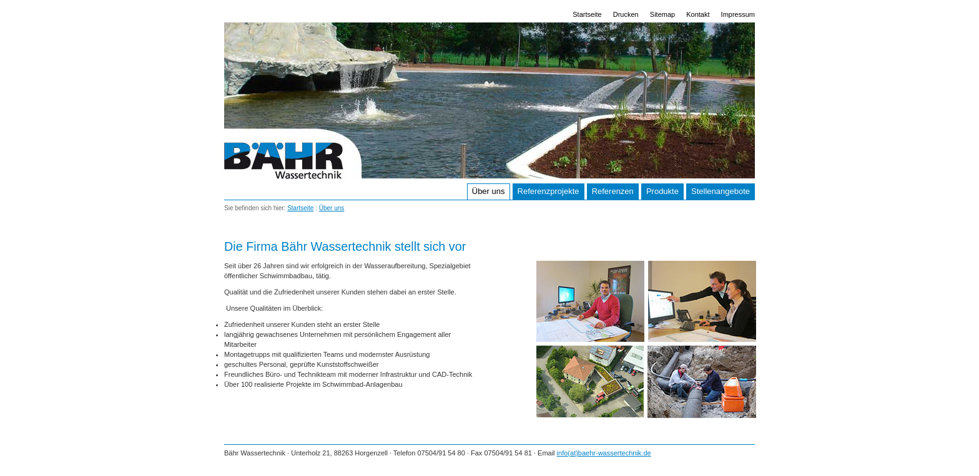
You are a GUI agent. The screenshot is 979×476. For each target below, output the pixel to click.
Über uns (488, 191)
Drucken (626, 14)
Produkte (662, 191)
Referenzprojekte (548, 191)
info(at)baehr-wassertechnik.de (604, 453)
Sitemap (662, 14)
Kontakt (697, 14)
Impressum (738, 14)
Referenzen (613, 191)
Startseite (587, 14)
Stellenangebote (720, 191)
